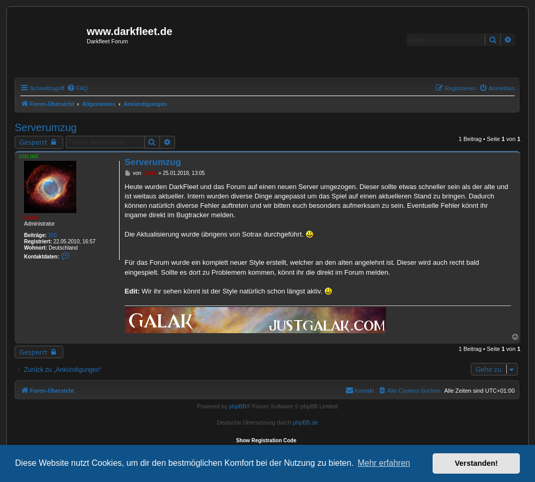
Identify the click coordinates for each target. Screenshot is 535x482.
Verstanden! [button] (476, 463)
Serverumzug (46, 127)
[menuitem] (77, 88)
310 (52, 235)
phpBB (237, 406)
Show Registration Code (266, 440)
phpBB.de (305, 422)
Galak (31, 217)
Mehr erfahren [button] (383, 463)
